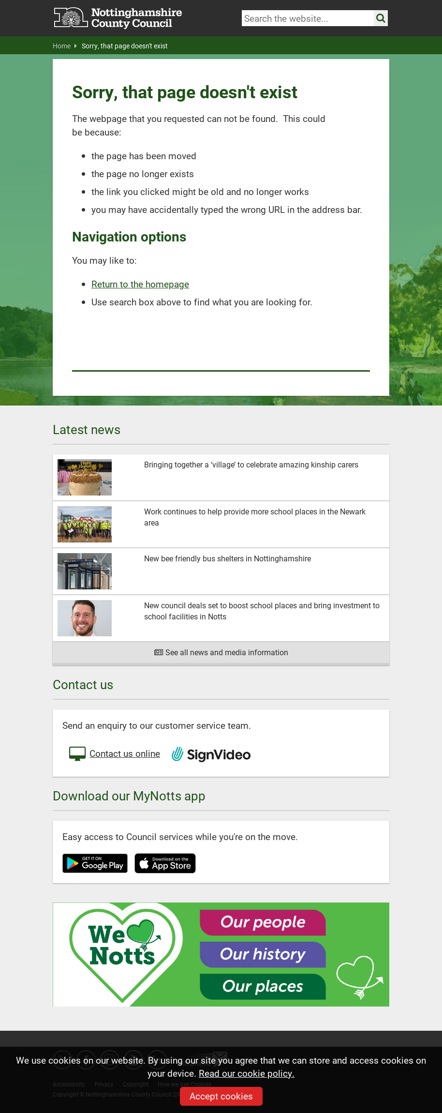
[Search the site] (381, 18)
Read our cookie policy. (247, 1073)
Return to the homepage (140, 284)
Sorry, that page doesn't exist (125, 46)
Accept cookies (221, 1096)
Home (65, 46)
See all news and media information (221, 652)
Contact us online (113, 754)
